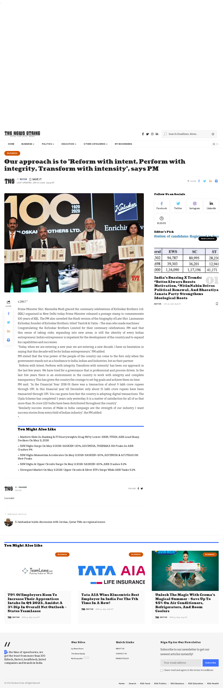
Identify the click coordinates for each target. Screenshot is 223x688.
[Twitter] (147, 134)
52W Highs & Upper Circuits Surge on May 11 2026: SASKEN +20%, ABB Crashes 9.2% (73, 464)
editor (23, 179)
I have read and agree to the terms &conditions (188, 670)
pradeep (23, 487)
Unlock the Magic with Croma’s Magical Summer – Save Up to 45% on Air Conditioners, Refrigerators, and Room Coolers (185, 603)
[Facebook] (143, 134)
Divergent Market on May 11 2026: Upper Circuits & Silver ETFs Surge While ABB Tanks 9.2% (77, 470)
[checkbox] (161, 670)
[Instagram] (194, 205)
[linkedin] (157, 134)
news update (207, 239)
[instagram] (152, 134)
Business (12, 153)
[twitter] (142, 488)
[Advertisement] (103, 66)
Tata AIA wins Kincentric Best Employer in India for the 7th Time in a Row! (110, 599)
